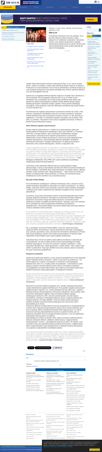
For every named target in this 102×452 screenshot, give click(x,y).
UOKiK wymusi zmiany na (75, 406)
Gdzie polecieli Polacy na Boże (75, 397)
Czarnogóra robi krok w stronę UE (35, 46)
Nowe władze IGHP (70, 430)
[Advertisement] (13, 76)
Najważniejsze (10, 27)
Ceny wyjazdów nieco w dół (8, 36)
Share (84, 351)
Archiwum (16, 27)
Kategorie (95, 35)
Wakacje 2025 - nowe (73, 401)
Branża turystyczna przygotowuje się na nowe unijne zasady (36, 62)
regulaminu (34, 366)
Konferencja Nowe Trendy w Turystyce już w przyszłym (35, 389)
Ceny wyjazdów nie (73, 410)
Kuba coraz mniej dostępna (8, 38)
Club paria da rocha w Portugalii (73, 432)
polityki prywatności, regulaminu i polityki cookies (38, 449)
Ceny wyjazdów (72, 393)
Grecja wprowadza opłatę (75, 385)
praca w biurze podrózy (93, 39)
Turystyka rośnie (32, 383)
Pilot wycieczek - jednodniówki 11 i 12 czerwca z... (92, 54)
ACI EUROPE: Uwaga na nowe (54, 389)
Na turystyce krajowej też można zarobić (55, 414)
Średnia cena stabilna (30, 414)
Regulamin (29, 364)
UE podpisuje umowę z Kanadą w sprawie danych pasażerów (35, 54)
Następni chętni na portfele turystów (10, 30)
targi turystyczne (29, 436)
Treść (27, 358)
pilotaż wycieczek (30, 438)
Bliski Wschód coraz (73, 391)
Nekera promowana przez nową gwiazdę (35, 427)
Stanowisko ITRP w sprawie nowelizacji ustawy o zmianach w (55, 380)
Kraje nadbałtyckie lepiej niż (74, 399)
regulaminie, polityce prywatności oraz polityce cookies (58, 446)
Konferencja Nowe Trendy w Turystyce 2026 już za (33, 386)
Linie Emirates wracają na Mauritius (34, 432)
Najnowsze (4, 27)
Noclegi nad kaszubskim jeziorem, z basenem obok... (93, 67)
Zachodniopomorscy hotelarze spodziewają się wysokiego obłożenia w (35, 376)
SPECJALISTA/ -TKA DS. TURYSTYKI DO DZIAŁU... (94, 48)
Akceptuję (95, 450)
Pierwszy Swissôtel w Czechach (53, 416)
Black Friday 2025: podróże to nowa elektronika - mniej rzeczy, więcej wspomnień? (54, 432)
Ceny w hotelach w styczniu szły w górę (55, 429)
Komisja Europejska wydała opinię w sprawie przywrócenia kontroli (55, 385)
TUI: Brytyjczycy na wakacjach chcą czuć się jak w (75, 388)
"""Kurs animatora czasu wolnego (33, 434)
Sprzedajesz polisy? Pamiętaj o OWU (74, 425)
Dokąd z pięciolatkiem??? (52, 436)
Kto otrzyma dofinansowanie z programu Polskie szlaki (55, 392)
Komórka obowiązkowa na (75, 395)
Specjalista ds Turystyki (93, 74)
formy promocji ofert (71, 434)
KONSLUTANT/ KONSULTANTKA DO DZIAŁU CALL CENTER (94, 43)
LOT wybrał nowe (73, 408)
